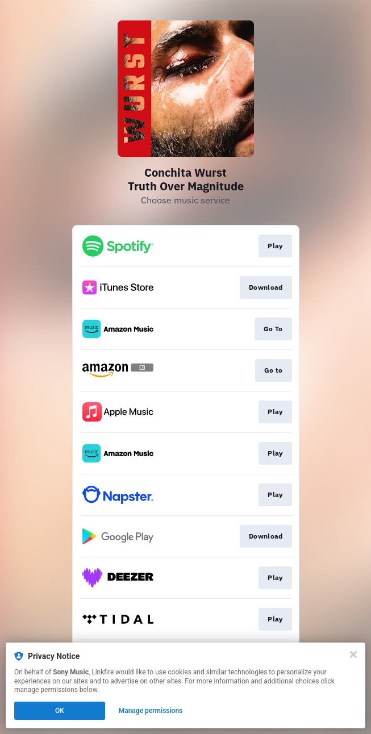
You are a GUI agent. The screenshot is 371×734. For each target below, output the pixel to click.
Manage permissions (151, 711)
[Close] (353, 654)
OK (59, 711)
